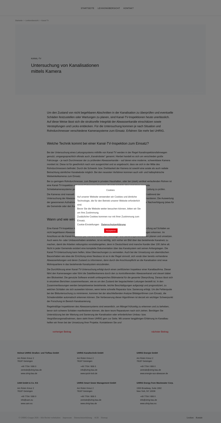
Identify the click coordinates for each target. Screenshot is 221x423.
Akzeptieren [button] (111, 231)
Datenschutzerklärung (113, 224)
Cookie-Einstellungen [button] (88, 224)
